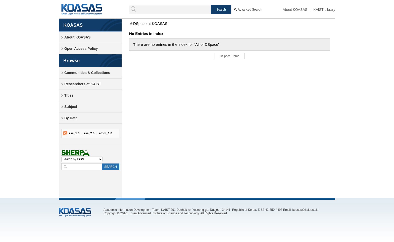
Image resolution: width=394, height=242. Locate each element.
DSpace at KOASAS (150, 23)
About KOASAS (295, 10)
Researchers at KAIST (82, 84)
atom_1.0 (105, 133)
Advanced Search (250, 9)
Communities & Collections (87, 73)
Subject (70, 107)
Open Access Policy (81, 49)
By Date (70, 118)
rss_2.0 (89, 133)
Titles (68, 95)
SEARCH (110, 167)
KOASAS (81, 9)
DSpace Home (229, 56)
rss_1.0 (74, 133)
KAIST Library (324, 10)
